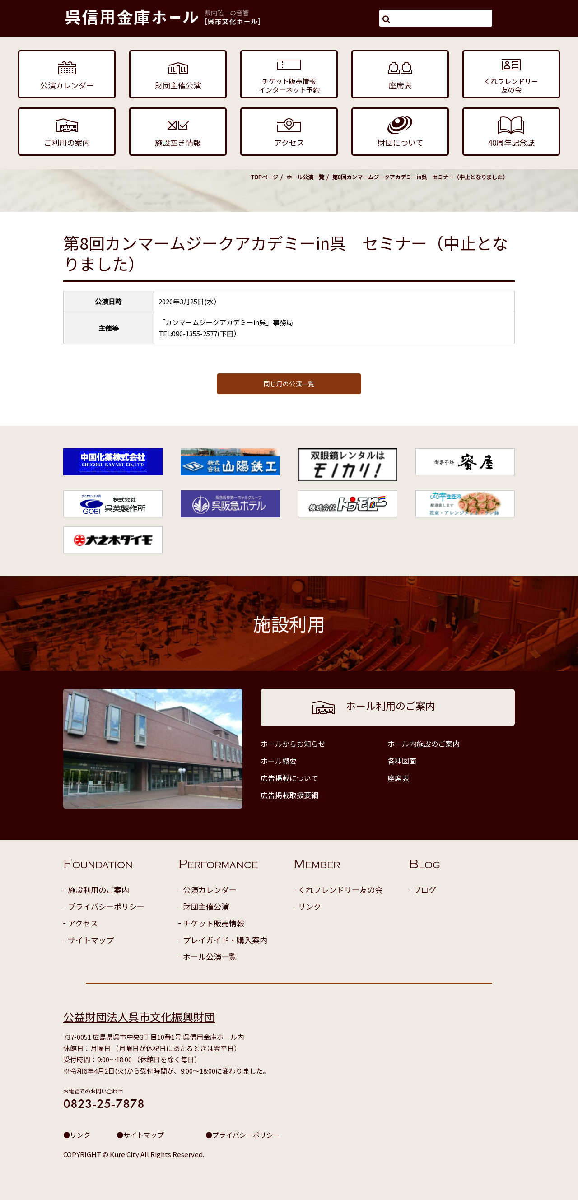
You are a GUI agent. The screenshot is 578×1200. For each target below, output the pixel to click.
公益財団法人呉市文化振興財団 (139, 1016)
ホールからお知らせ (293, 743)
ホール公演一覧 (305, 177)
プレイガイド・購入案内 (225, 939)
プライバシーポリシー (106, 906)
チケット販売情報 (213, 923)
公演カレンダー (210, 889)
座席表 (398, 777)
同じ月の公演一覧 (289, 383)
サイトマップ (91, 939)
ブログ (424, 889)
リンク (309, 906)
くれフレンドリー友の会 (340, 889)
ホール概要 (279, 760)
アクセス (83, 923)
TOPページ (264, 177)
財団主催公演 (206, 906)
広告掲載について (289, 777)
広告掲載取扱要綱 (289, 795)
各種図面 (401, 760)
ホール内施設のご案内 (423, 743)
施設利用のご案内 (98, 889)
